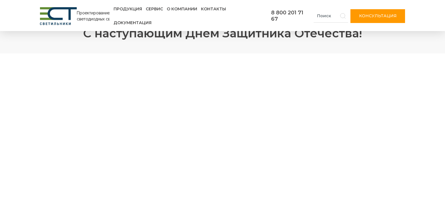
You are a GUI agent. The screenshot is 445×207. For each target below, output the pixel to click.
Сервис (154, 9)
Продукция (128, 9)
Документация (132, 22)
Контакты (213, 9)
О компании (182, 9)
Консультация (378, 15)
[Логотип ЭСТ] (76, 16)
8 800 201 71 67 (287, 15)
